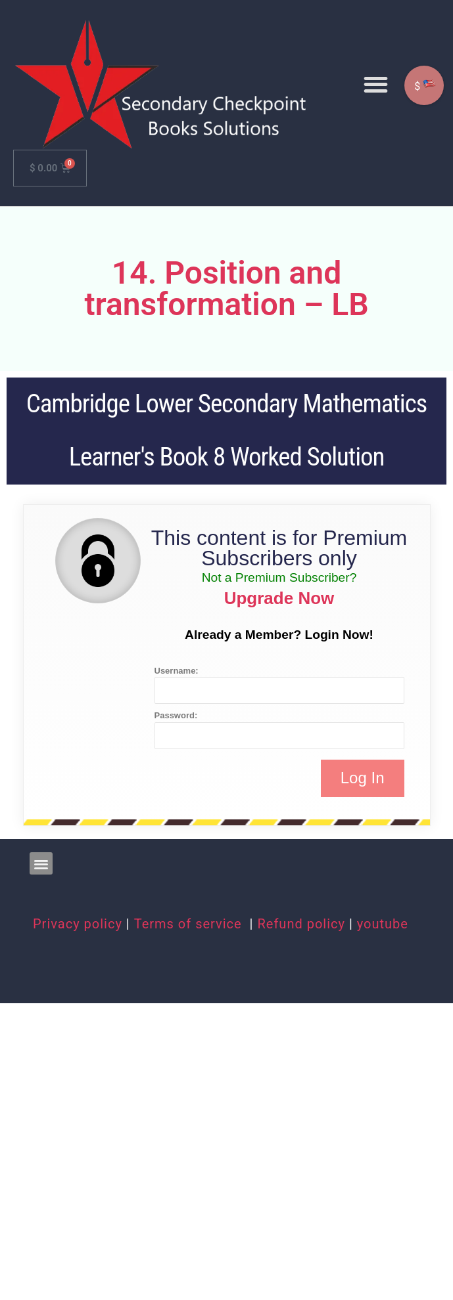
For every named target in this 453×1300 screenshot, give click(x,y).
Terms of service (190, 924)
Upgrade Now (279, 598)
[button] (375, 84)
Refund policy (301, 924)
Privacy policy (77, 924)
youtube (382, 924)
